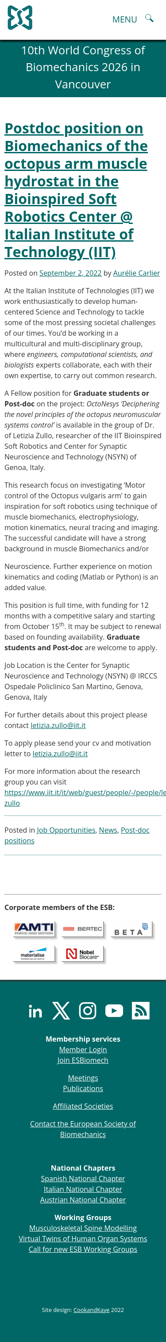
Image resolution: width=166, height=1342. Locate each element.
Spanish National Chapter (83, 1178)
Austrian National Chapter (83, 1200)
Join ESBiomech (83, 1060)
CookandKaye (91, 1310)
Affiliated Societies (83, 1106)
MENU (124, 19)
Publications (83, 1088)
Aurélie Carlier (136, 273)
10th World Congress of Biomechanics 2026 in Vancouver (83, 67)
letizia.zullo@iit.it (58, 725)
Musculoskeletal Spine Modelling (83, 1228)
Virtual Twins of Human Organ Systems (83, 1238)
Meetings (83, 1078)
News (108, 830)
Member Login (83, 1049)
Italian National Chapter (83, 1189)
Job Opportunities (66, 830)
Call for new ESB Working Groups (83, 1249)
